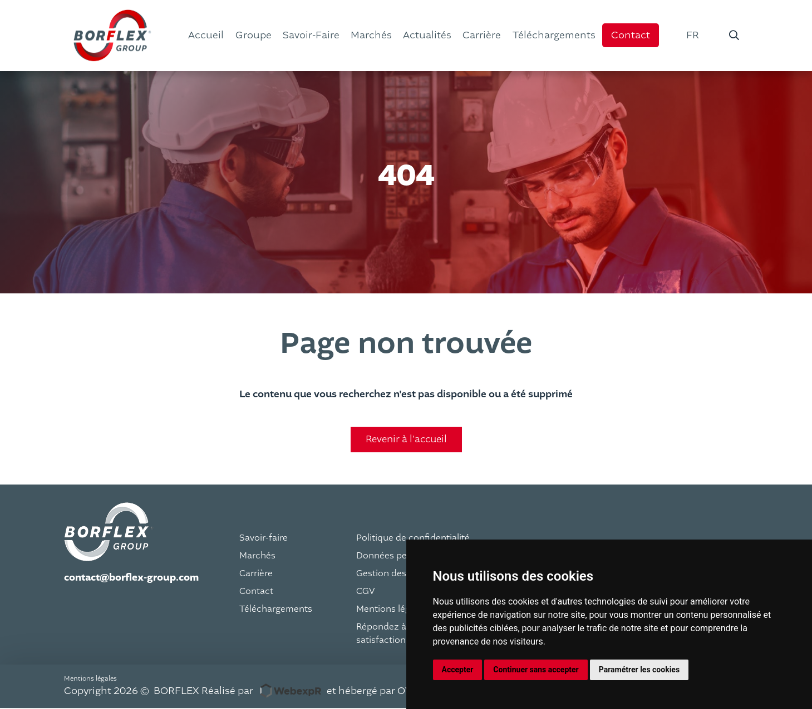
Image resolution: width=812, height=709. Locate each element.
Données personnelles (403, 556)
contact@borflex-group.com (131, 578)
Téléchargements (275, 609)
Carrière (256, 574)
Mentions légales (391, 609)
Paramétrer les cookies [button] (639, 669)
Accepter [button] (458, 669)
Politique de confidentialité (413, 538)
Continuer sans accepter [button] (535, 669)
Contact (256, 591)
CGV (365, 591)
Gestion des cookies (398, 574)
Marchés (257, 556)
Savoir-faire (263, 538)
